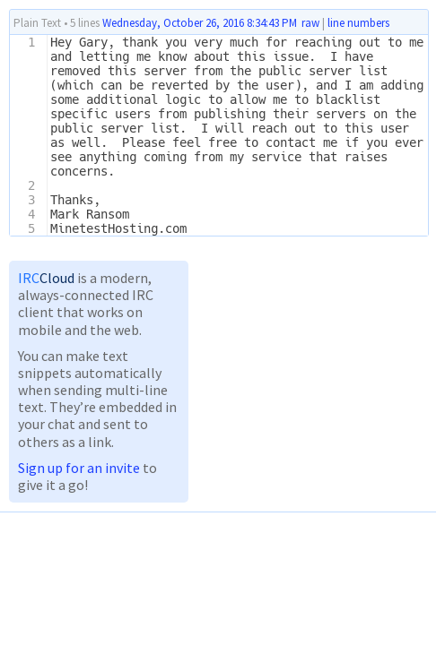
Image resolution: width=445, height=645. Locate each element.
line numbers (358, 23)
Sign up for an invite (79, 468)
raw (310, 22)
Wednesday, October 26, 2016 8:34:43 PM (199, 22)
